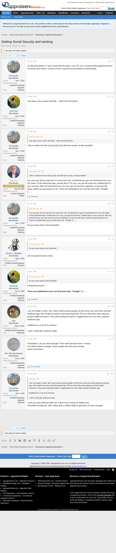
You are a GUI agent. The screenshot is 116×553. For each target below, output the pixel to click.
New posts (18, 17)
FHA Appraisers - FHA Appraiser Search (18, 536)
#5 (112, 246)
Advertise (86, 13)
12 (17, 59)
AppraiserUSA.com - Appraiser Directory (18, 523)
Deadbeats (63, 13)
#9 (112, 381)
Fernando (7, 49)
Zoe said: (32, 421)
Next (23, 59)
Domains (75, 13)
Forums (6, 13)
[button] (12, 17)
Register (104, 23)
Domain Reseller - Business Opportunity (53, 526)
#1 (112, 64)
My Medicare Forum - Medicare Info (51, 528)
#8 (112, 349)
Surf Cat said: (34, 179)
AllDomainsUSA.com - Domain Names (53, 523)
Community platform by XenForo (58, 552)
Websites (51, 13)
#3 (112, 174)
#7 (112, 314)
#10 (111, 416)
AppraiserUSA (27, 13)
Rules (15, 13)
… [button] (13, 59)
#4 (112, 208)
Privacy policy (99, 512)
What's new (5, 17)
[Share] (108, 64)
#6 (112, 281)
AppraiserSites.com (80, 508)
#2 (112, 139)
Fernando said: (35, 214)
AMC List (40, 13)
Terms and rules (85, 512)
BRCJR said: (34, 251)
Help (108, 512)
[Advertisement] (58, 39)
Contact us (73, 512)
